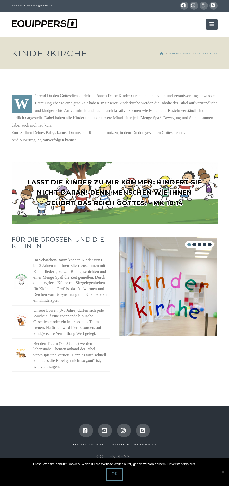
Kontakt (98, 444)
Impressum (120, 444)
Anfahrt (79, 444)
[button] (211, 24)
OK (114, 474)
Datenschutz (145, 444)
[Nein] (222, 471)
